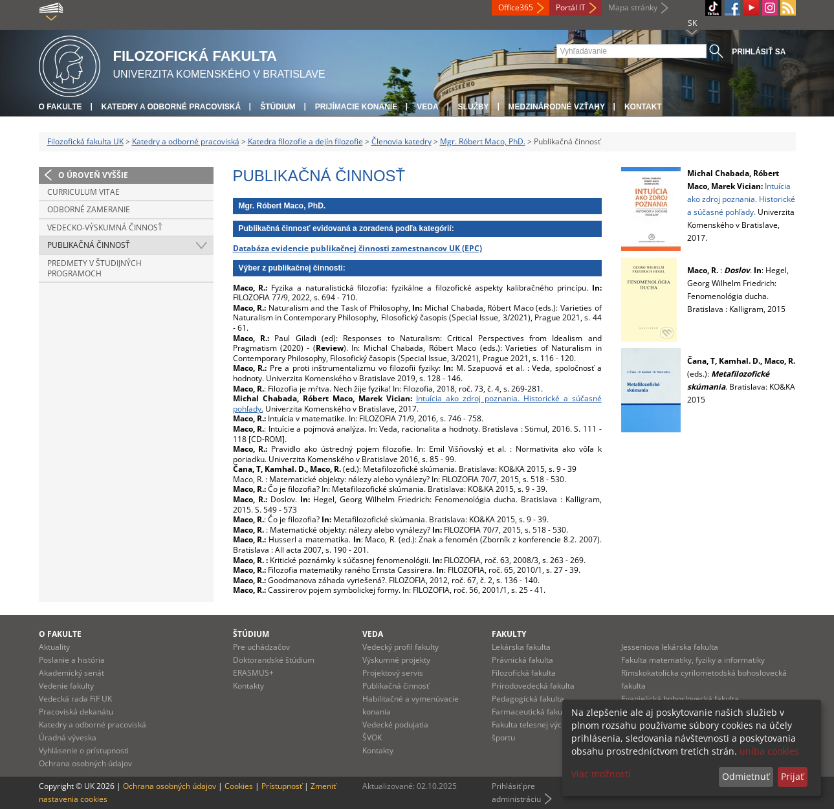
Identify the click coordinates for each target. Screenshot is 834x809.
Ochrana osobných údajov (85, 763)
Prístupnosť (281, 786)
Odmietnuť (745, 776)
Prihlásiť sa (758, 51)
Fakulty (509, 633)
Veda (427, 106)
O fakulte (60, 106)
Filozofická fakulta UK (85, 141)
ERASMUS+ (253, 672)
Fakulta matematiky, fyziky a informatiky (693, 659)
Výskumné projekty (396, 659)
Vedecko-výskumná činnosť (104, 227)
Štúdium (278, 106)
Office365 (515, 7)
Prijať (792, 776)
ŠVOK (372, 737)
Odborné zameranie (88, 209)
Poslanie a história (72, 659)
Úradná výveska (67, 737)
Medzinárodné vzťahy (557, 106)
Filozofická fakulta (524, 672)
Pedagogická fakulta (528, 698)
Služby (473, 106)
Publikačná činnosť (88, 244)
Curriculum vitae (83, 191)
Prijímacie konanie (356, 106)
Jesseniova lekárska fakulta (669, 646)
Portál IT (571, 7)
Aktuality (54, 646)
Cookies (239, 786)
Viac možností (601, 774)
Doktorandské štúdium (273, 659)
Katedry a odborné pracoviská (171, 106)
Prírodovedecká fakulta (533, 685)
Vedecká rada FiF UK (75, 698)
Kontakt (643, 106)
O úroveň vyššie (93, 175)
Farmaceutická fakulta (531, 711)
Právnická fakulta (522, 659)
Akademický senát (71, 672)
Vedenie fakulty (66, 685)
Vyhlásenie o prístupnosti (84, 750)
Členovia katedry (401, 141)
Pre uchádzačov (261, 646)
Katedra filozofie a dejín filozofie (305, 141)
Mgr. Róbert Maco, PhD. (482, 141)
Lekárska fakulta (521, 646)
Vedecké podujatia (395, 724)
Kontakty (248, 685)
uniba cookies (769, 751)
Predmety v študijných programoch (94, 268)
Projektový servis (392, 672)
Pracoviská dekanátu (76, 711)
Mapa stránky (632, 7)
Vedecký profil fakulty (400, 646)
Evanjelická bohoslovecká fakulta (680, 698)
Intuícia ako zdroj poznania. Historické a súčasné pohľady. (417, 403)
